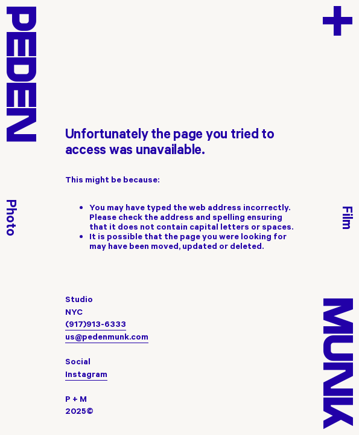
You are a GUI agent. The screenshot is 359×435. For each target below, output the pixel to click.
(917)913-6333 (95, 323)
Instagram (86, 374)
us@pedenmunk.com (106, 336)
